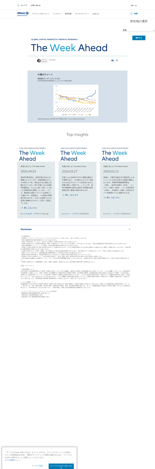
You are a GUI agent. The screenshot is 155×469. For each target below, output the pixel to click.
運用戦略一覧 (73, 333)
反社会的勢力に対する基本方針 (112, 457)
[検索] (133, 14)
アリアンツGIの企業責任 (27, 382)
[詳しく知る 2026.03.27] (70, 195)
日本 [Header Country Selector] (134, 5)
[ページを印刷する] (113, 60)
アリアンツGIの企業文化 (27, 378)
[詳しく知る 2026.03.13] (111, 198)
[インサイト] (57, 14)
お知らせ (120, 333)
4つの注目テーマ (49, 378)
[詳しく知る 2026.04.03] (29, 208)
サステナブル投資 (99, 340)
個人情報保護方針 (81, 457)
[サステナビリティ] (82, 14)
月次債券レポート (49, 365)
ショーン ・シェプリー (71, 214)
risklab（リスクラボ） (76, 362)
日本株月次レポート (50, 352)
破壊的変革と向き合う (51, 387)
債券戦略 (70, 344)
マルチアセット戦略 (75, 349)
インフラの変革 (48, 397)
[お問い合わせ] (36, 5)
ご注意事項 (114, 460)
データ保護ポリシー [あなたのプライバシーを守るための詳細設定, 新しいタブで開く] (12, 466)
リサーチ (70, 367)
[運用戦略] (68, 14)
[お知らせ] (95, 14)
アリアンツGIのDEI (25, 387)
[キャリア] (22, 6)
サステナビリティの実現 (52, 392)
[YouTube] (72, 422)
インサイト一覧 (49, 333)
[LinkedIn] (83, 422)
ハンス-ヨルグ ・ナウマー (31, 214)
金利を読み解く (48, 383)
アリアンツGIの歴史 (25, 365)
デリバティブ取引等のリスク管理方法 (84, 463)
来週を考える (47, 348)
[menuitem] (40, 14)
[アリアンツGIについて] (40, 14)
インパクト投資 (98, 344)
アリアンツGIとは (24, 360)
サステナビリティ (100, 333)
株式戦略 (70, 340)
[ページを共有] (117, 60)
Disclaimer (26, 229)
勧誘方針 (93, 457)
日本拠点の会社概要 (25, 347)
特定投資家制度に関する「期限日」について (90, 460)
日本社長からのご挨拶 (26, 343)
